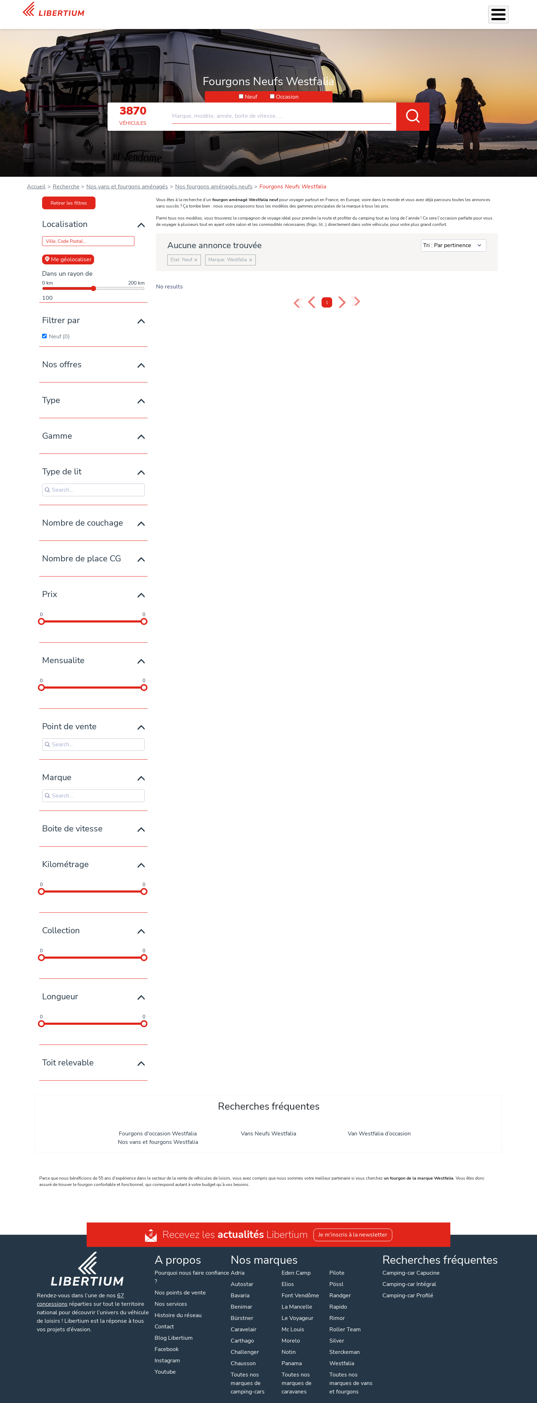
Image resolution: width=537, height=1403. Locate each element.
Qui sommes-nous (381, 10)
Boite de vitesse (72, 819)
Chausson (243, 1354)
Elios (288, 1275)
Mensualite (63, 651)
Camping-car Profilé (407, 1286)
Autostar (242, 1275)
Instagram (167, 1351)
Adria (237, 1264)
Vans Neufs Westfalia (268, 1124)
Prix (49, 585)
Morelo (291, 1331)
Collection (61, 921)
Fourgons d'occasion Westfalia (158, 1124)
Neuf (251, 88)
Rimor (337, 1309)
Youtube (165, 1363)
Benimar (241, 1298)
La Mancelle (297, 1298)
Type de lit (61, 462)
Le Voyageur (297, 1309)
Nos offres (62, 355)
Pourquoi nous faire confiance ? (192, 1268)
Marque (56, 768)
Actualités (424, 10)
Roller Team (345, 1320)
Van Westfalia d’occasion (379, 1124)
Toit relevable (68, 1053)
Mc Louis (293, 1320)
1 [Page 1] (327, 293)
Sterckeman (344, 1343)
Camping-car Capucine (411, 1264)
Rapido (338, 1298)
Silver (336, 1331)
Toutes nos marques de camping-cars (248, 1374)
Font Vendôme (300, 1286)
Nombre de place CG (81, 549)
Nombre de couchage (82, 513)
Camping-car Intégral (409, 1275)
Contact (505, 11)
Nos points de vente (180, 1283)
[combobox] (301, 104)
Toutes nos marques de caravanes (297, 1374)
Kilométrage (65, 855)
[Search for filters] (93, 480)
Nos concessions (467, 10)
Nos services (247, 10)
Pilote (337, 1264)
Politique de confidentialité (212, 1395)
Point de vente (69, 717)
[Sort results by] (453, 236)
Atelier (315, 10)
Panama (292, 1354)
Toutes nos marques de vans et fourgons (351, 1374)
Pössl (336, 1275)
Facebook (167, 1340)
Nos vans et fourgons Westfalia (158, 1133)
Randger (340, 1286)
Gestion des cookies (326, 1395)
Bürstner (242, 1309)
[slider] (41, 612)
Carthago (242, 1331)
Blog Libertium (174, 1329)
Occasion (287, 88)
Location (341, 10)
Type (51, 391)
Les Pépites (179, 10)
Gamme (57, 426)
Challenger (245, 1343)
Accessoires (284, 10)
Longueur (60, 987)
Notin (289, 1343)
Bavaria (240, 1286)
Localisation (65, 215)
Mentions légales (272, 1395)
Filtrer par (61, 311)
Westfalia (341, 1354)
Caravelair (243, 1320)
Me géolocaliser (68, 250)
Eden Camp (296, 1264)
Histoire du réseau (178, 1306)
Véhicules (212, 10)
